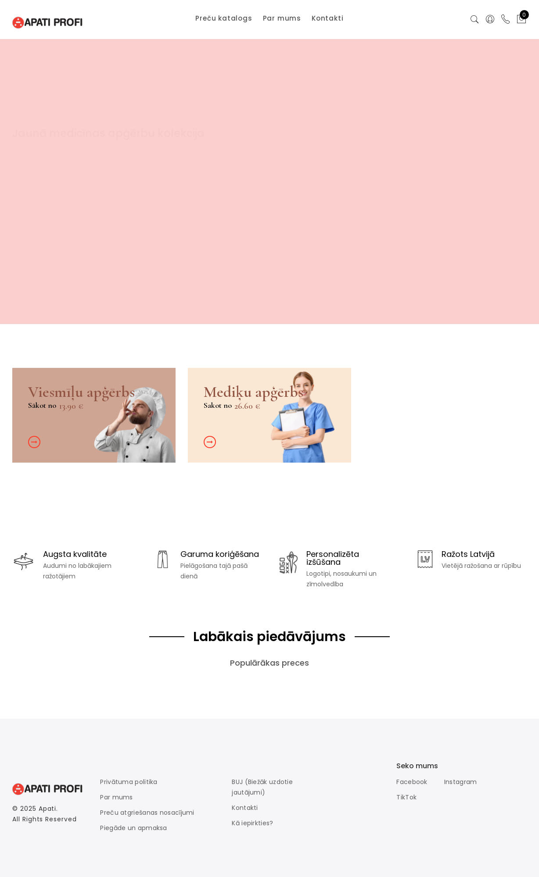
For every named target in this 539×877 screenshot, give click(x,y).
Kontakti (245, 807)
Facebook (411, 781)
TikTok (406, 797)
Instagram (460, 781)
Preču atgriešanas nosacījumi (147, 812)
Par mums (116, 797)
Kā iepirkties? (252, 823)
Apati (48, 808)
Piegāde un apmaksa (133, 828)
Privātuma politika (128, 781)
